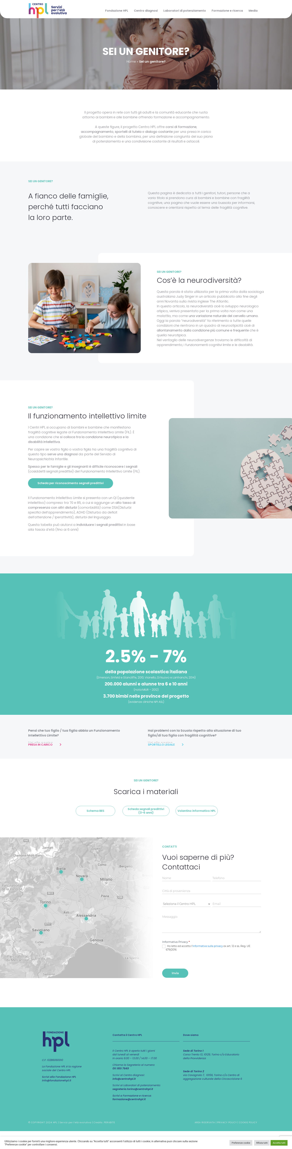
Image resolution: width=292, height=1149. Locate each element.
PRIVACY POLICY (227, 1122)
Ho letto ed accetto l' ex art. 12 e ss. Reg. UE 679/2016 (206, 947)
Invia (175, 973)
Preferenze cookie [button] (241, 1142)
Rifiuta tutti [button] (262, 1142)
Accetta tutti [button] (279, 1142)
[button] (70, 483)
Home (131, 61)
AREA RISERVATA (205, 1122)
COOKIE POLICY (248, 1122)
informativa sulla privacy (208, 946)
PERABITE (109, 1122)
